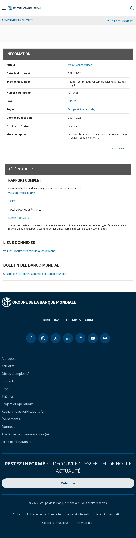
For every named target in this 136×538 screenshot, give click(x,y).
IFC (65, 320)
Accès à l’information (108, 514)
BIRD (46, 320)
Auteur (11, 65)
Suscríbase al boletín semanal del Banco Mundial (34, 274)
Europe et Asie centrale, (81, 109)
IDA (56, 320)
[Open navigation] (4, 8)
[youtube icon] (93, 338)
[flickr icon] (105, 338)
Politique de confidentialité (44, 514)
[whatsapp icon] (43, 338)
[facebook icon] (31, 338)
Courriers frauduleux (55, 523)
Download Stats (18, 218)
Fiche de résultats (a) (17, 442)
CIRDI (89, 320)
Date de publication (19, 117)
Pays (10, 101)
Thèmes (8, 396)
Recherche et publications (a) (23, 411)
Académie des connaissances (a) (25, 434)
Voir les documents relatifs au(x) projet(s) (29, 251)
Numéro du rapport (19, 92)
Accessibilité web (78, 514)
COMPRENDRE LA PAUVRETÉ (17, 20)
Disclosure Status (18, 126)
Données (8, 426)
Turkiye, (72, 101)
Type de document (18, 81)
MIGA (76, 320)
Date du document (18, 73)
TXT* (11, 201)
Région (11, 109)
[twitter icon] (56, 338)
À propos (8, 358)
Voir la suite (118, 148)
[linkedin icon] (68, 338)
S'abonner (68, 483)
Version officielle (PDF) (22, 193)
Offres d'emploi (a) (15, 373)
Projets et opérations (18, 404)
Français (126, 20)
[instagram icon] (80, 338)
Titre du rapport (17, 134)
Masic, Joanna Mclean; (80, 65)
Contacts (8, 381)
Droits (16, 514)
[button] (132, 8)
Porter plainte (83, 523)
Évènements (11, 419)
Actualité (8, 366)
